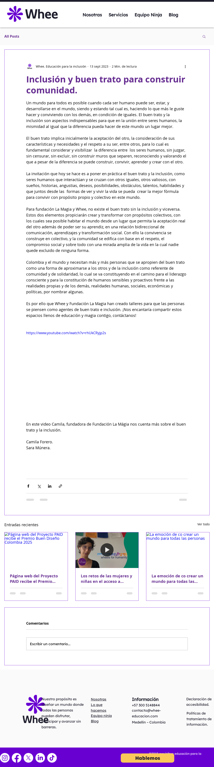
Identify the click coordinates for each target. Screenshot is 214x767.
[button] (204, 36)
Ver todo (203, 524)
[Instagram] (5, 758)
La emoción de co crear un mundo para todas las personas (177, 578)
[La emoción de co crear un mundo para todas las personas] (177, 550)
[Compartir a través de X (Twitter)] (39, 486)
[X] (28, 758)
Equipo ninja (101, 715)
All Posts (11, 36)
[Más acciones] (185, 66)
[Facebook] (16, 758)
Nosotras (98, 699)
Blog (94, 721)
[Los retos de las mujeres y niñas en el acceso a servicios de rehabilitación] (107, 550)
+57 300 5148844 (146, 705)
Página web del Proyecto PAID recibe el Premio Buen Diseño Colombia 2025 (34, 578)
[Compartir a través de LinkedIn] (50, 486)
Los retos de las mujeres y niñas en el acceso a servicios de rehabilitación (107, 578)
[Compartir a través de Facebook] (28, 486)
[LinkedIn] (40, 758)
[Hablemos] (147, 758)
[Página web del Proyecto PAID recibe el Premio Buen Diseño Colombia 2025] (36, 550)
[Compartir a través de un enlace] (60, 486)
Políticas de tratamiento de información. (199, 719)
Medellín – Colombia (149, 722)
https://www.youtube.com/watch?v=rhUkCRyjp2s (66, 332)
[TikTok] (52, 758)
